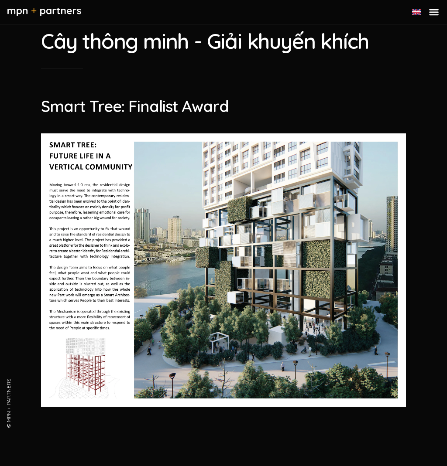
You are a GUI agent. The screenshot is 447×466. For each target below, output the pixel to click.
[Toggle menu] (434, 12)
